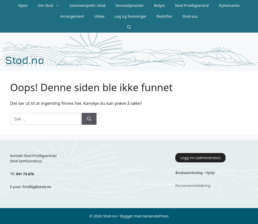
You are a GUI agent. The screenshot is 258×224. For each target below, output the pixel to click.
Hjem (22, 5)
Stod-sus (190, 16)
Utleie (99, 16)
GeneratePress (156, 215)
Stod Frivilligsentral (192, 5)
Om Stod (51, 5)
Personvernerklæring (192, 185)
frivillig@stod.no (36, 186)
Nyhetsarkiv (229, 5)
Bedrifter (164, 16)
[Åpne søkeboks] (129, 27)
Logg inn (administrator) (200, 157)
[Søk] (89, 119)
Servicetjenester (129, 5)
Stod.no (24, 60)
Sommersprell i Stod (87, 5)
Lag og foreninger (130, 16)
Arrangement (72, 16)
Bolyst (159, 5)
